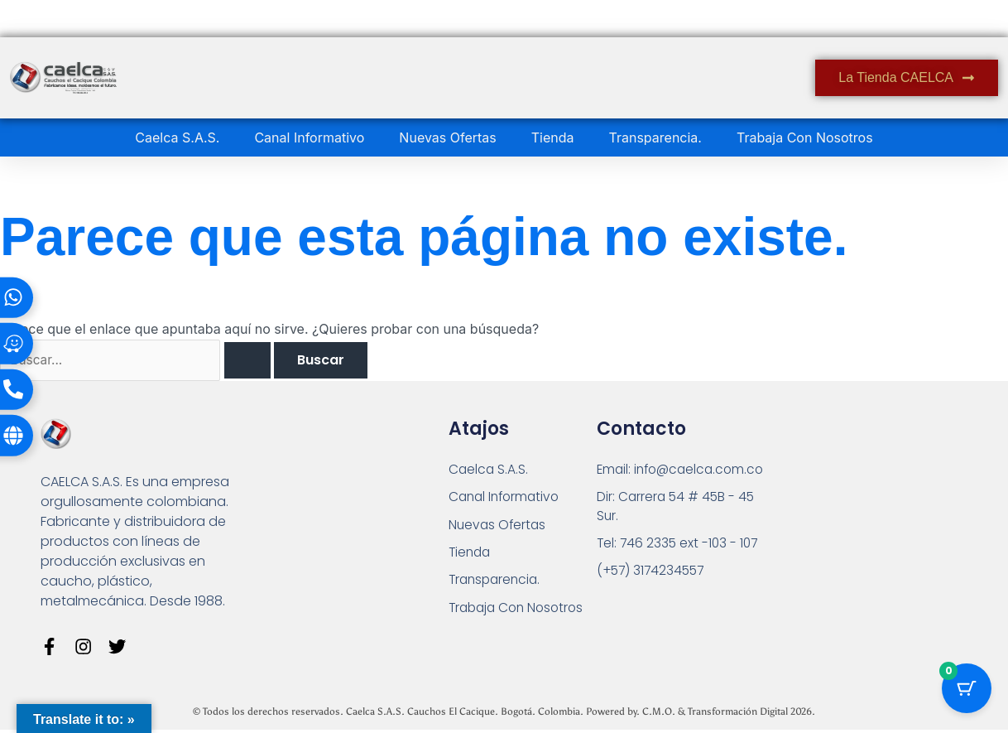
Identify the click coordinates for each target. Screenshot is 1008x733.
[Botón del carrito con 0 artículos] (966, 691)
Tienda (552, 137)
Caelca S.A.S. (177, 137)
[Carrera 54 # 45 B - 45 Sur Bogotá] (856, 521)
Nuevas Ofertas (447, 137)
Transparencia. (655, 137)
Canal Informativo (309, 137)
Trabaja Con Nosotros (805, 137)
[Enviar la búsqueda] (254, 361)
